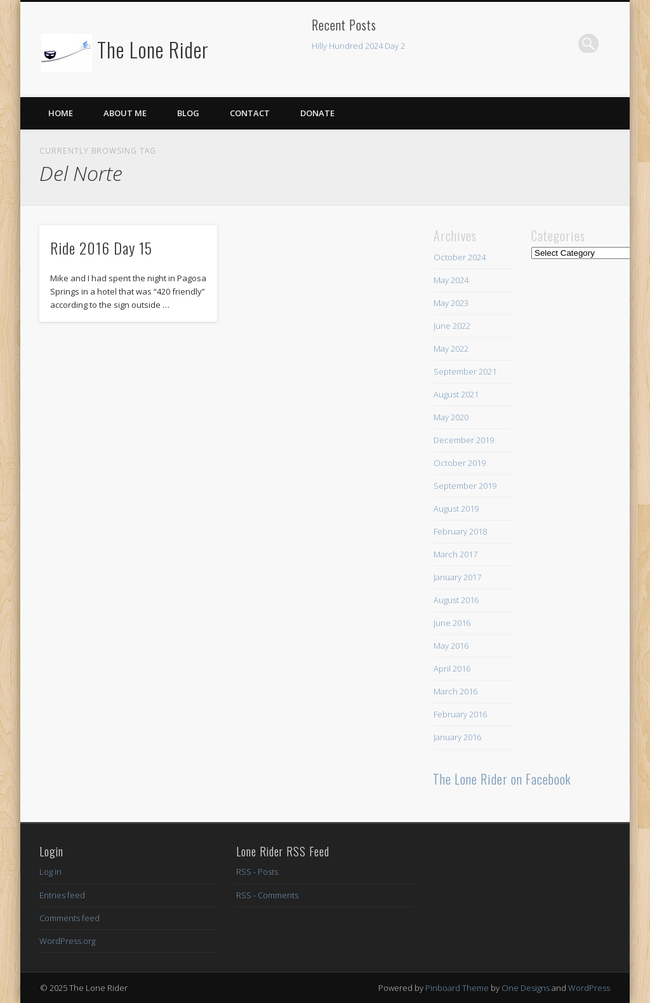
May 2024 (451, 280)
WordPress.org (67, 941)
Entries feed (62, 895)
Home (60, 113)
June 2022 (452, 325)
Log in (50, 871)
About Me (125, 113)
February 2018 (460, 531)
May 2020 (451, 417)
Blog (188, 113)
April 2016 (452, 668)
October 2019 (460, 462)
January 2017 (457, 577)
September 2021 (465, 371)
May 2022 (451, 348)
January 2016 (457, 737)
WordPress (589, 987)
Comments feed (69, 918)
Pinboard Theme (457, 987)
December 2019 (464, 440)
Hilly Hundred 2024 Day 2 (358, 45)
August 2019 (456, 508)
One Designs (525, 987)
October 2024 (460, 257)
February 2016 (460, 714)
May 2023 (451, 303)
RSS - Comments (267, 895)
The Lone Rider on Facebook (502, 778)
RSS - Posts (257, 871)
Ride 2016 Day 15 (101, 247)
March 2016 (455, 691)
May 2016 (451, 645)
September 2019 (465, 485)
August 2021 (456, 394)
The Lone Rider (153, 49)
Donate (317, 113)
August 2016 (456, 600)
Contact (250, 113)
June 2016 (452, 622)
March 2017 (455, 554)
